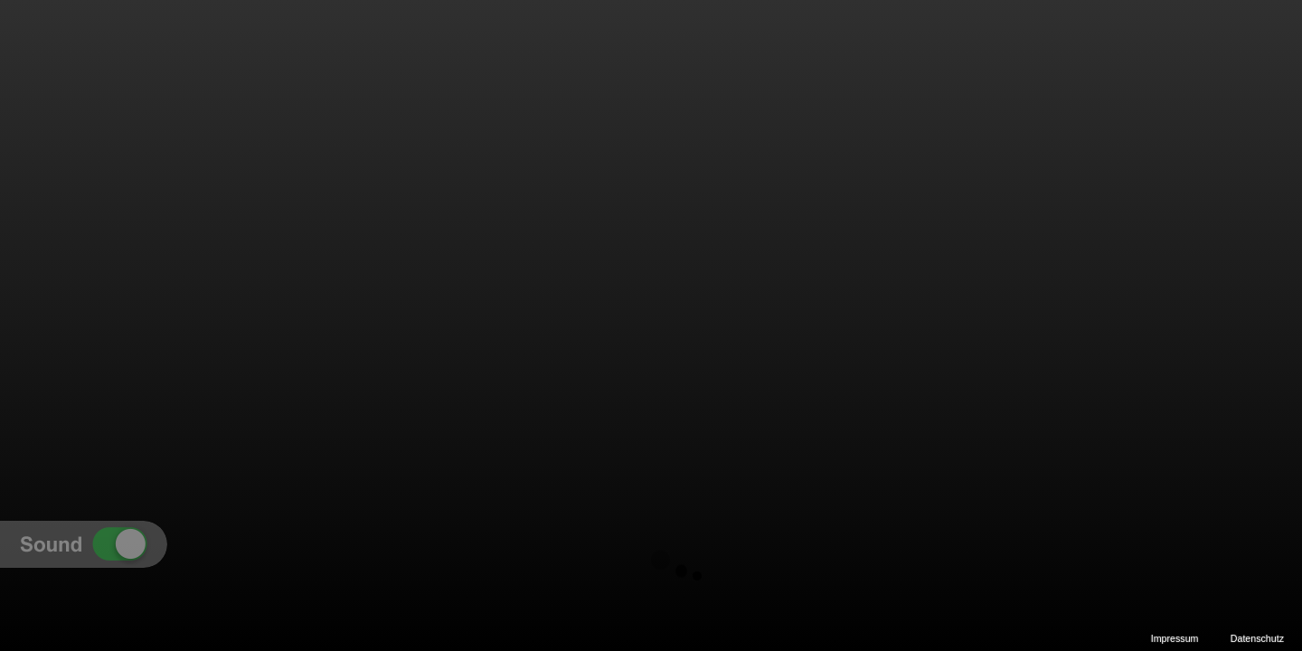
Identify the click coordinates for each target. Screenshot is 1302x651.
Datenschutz (1257, 638)
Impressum (1175, 638)
